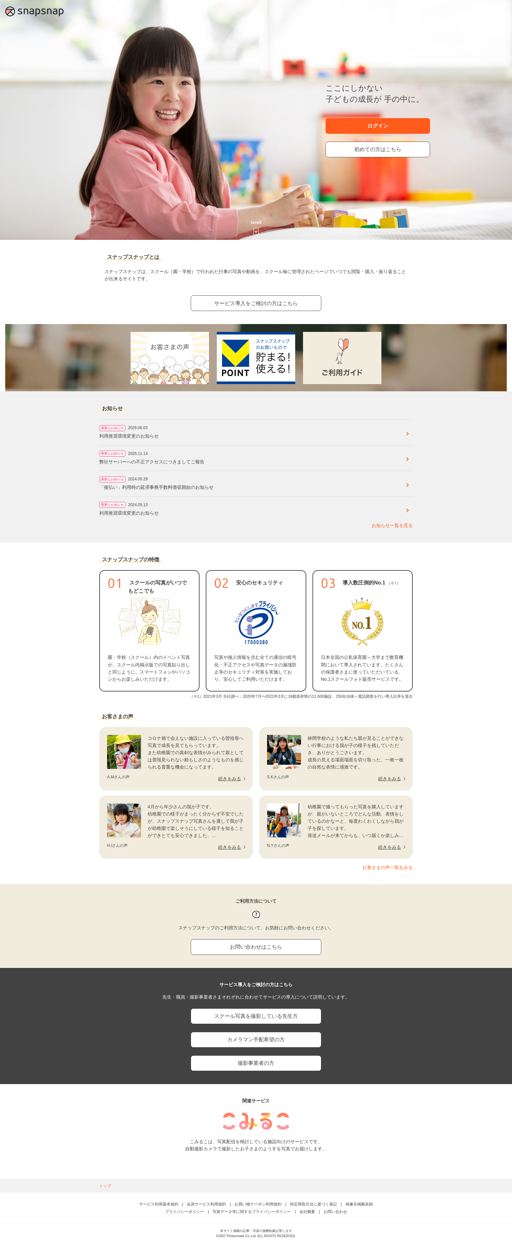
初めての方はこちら (377, 149)
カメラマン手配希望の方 (256, 1039)
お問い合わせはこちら (256, 947)
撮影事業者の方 (256, 1063)
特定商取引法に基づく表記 (313, 1204)
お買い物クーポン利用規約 (257, 1204)
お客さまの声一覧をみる (387, 867)
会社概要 (307, 1211)
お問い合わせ (335, 1211)
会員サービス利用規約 (206, 1204)
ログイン (377, 126)
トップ (105, 1186)
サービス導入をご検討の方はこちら (256, 303)
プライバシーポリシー (184, 1211)
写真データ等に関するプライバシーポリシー (252, 1211)
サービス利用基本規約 (158, 1204)
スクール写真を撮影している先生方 (256, 1016)
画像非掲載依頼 (359, 1204)
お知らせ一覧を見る (392, 525)
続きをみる (229, 778)
